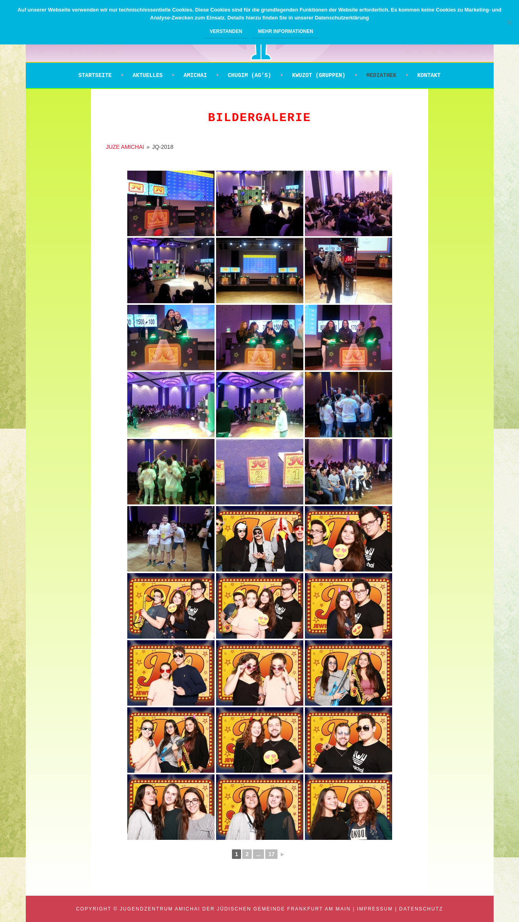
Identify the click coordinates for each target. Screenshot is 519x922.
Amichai (195, 75)
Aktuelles (148, 75)
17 (271, 854)
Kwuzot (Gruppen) (318, 75)
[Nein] (509, 22)
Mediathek (381, 75)
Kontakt (428, 75)
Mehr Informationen (285, 31)
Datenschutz (421, 909)
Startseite (95, 75)
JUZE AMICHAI (125, 147)
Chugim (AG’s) (249, 75)
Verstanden (226, 31)
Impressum (375, 909)
